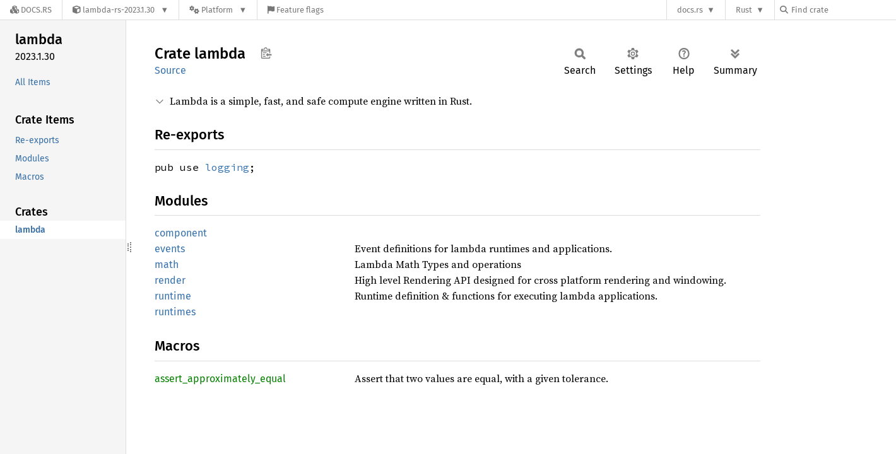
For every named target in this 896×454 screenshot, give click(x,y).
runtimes (175, 312)
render (170, 280)
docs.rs (690, 10)
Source (170, 70)
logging (227, 167)
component (181, 233)
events (170, 249)
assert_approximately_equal (220, 379)
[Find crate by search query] (843, 10)
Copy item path (266, 53)
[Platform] (218, 10)
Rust (744, 10)
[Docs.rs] (31, 10)
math (167, 265)
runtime (173, 296)
